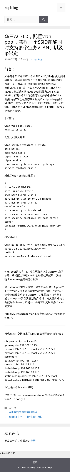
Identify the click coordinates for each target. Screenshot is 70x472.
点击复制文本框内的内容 (23, 412)
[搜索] (43, 19)
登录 (32, 440)
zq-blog (11, 7)
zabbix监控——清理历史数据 (26, 416)
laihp (49, 467)
